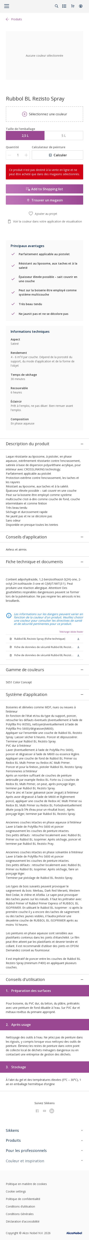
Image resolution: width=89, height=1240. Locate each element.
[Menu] (6, 6)
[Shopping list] (64, 6)
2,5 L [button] (25, 135)
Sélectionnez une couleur (44, 114)
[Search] (56, 6)
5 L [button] (64, 135)
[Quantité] (18, 155)
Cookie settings (16, 1140)
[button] (80, 6)
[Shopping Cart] (72, 6)
